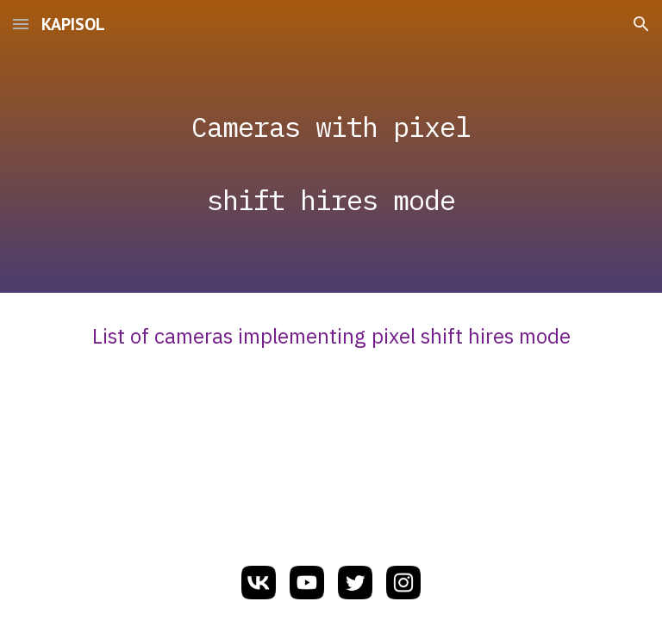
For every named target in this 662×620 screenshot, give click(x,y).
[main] (330, 146)
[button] (20, 23)
